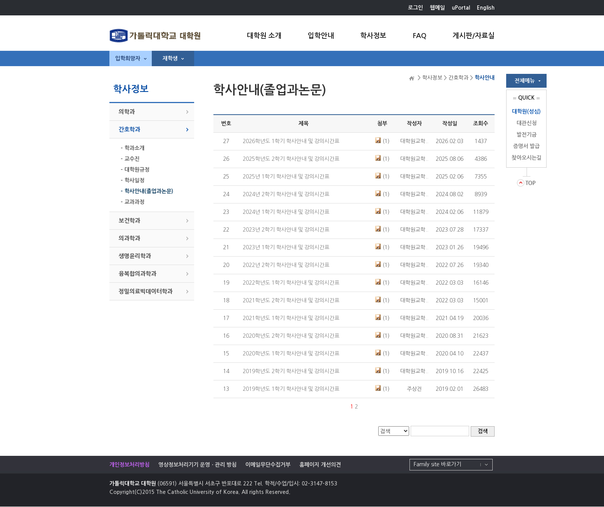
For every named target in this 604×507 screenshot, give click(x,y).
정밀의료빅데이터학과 (146, 291)
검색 (483, 431)
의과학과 (129, 238)
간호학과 (129, 129)
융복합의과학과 (137, 274)
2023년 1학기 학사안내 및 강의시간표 (286, 247)
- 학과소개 (132, 148)
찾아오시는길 (527, 157)
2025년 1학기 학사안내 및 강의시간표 (286, 176)
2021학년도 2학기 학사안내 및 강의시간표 (291, 300)
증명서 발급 (526, 146)
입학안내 (321, 35)
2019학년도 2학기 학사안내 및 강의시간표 (291, 371)
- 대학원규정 (135, 169)
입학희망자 (130, 58)
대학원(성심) (526, 111)
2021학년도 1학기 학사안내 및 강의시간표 (291, 318)
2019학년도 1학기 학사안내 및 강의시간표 (291, 389)
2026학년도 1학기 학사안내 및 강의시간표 (291, 141)
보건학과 (129, 220)
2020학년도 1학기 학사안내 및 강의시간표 (291, 353)
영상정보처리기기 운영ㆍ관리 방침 (197, 464)
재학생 (173, 58)
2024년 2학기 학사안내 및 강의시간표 (286, 194)
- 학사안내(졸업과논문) (147, 191)
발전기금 (527, 134)
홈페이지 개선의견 (320, 464)
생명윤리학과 (135, 256)
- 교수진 (130, 159)
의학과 (127, 112)
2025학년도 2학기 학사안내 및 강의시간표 (291, 159)
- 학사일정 (132, 180)
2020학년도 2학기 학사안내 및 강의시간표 (291, 336)
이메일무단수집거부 (267, 464)
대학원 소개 (264, 35)
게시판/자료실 (474, 35)
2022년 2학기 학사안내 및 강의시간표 (286, 265)
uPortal (461, 7)
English (486, 7)
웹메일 (437, 7)
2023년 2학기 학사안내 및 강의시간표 (286, 229)
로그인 (415, 7)
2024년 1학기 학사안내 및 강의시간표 (286, 212)
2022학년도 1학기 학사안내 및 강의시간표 (291, 282)
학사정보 (373, 35)
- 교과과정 (132, 202)
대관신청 (527, 123)
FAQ (419, 35)
